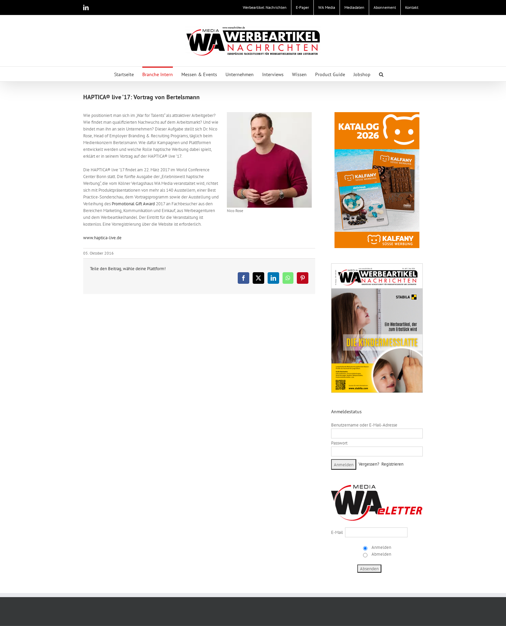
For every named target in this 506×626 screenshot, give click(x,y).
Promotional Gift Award (133, 204)
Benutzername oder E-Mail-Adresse (364, 425)
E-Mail (337, 532)
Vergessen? (369, 464)
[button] (381, 74)
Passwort (339, 443)
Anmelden (381, 547)
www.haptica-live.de (102, 238)
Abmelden (381, 554)
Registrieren (392, 464)
